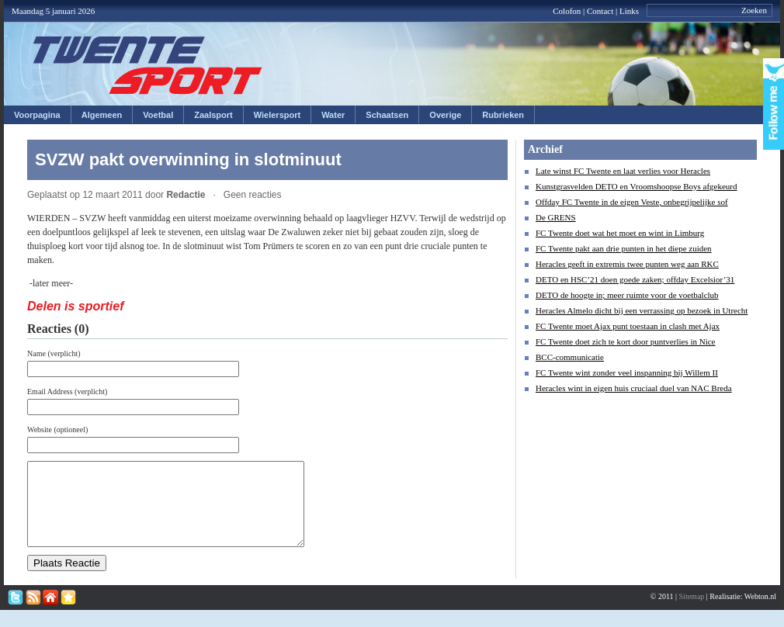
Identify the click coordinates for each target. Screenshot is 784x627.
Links (629, 11)
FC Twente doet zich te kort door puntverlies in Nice (626, 341)
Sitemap (692, 612)
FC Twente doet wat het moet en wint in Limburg (620, 232)
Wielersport (277, 115)
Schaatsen (387, 115)
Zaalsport (213, 115)
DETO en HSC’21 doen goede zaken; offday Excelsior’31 (635, 279)
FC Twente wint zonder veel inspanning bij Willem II (627, 372)
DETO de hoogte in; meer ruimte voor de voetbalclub (627, 295)
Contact (600, 11)
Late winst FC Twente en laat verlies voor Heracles (623, 170)
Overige (445, 115)
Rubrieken (503, 115)
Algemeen (102, 115)
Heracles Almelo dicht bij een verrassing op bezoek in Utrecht (642, 310)
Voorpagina (37, 115)
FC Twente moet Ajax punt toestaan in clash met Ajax (628, 326)
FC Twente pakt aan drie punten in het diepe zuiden (624, 248)
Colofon (567, 11)
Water (333, 115)
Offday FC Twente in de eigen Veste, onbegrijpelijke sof (632, 201)
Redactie (185, 194)
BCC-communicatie (570, 357)
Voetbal (158, 115)
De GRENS (556, 217)
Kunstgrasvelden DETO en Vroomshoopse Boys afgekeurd (636, 186)
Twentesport (147, 65)
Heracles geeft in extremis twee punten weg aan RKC (627, 263)
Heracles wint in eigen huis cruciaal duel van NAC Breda (634, 388)
